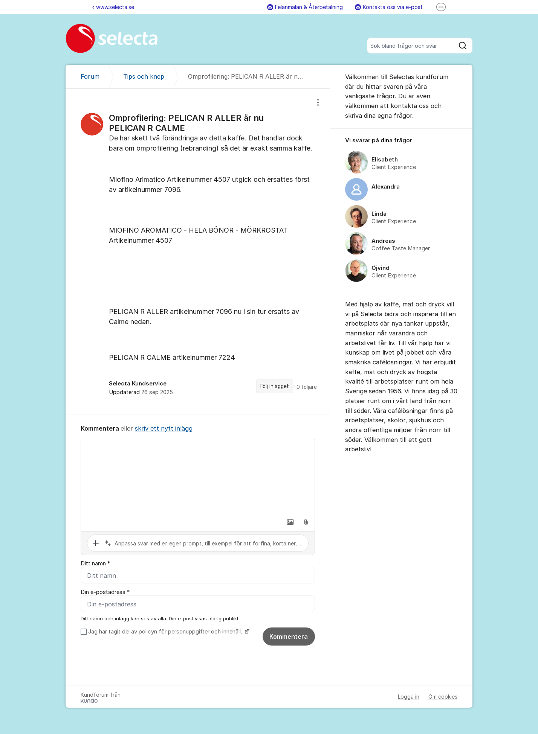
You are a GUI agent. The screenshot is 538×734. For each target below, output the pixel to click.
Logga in (408, 696)
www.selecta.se (113, 7)
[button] (290, 522)
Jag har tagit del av (168, 631)
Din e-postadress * (105, 592)
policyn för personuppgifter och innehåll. (191, 631)
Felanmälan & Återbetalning (305, 7)
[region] (198, 251)
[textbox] (198, 477)
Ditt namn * (95, 563)
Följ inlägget (274, 386)
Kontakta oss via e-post (389, 7)
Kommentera (288, 636)
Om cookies (442, 696)
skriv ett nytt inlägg (164, 428)
